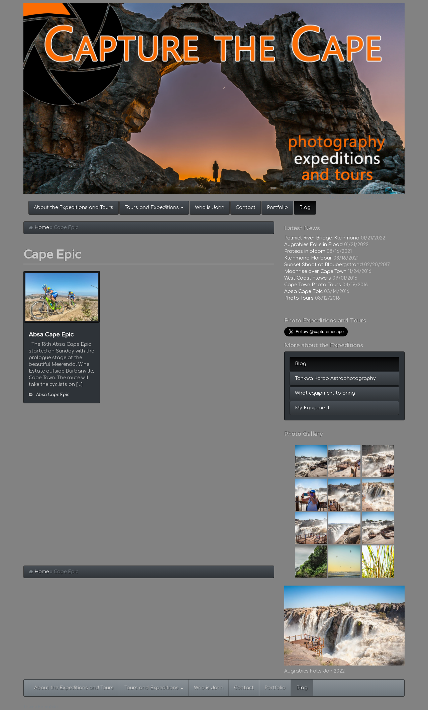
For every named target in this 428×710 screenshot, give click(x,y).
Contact (245, 207)
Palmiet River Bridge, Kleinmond (321, 237)
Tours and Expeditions (154, 207)
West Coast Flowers (307, 278)
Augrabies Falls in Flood (313, 244)
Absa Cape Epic (51, 334)
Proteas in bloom (304, 251)
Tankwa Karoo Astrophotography (335, 378)
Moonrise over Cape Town (315, 271)
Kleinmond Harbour (308, 258)
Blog (305, 207)
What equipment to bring (325, 393)
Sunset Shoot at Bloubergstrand (323, 264)
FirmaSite (48, 707)
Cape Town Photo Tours (312, 284)
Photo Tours (299, 298)
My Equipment (312, 407)
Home (41, 227)
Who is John (209, 207)
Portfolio (277, 207)
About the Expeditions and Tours (73, 207)
